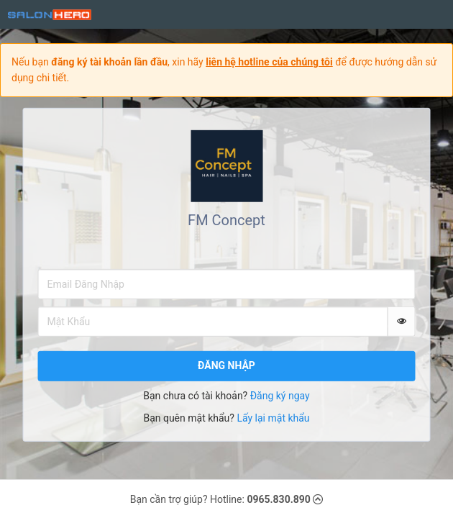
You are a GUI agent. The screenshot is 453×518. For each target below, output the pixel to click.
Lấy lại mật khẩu (273, 418)
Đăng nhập (226, 365)
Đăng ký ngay (280, 395)
